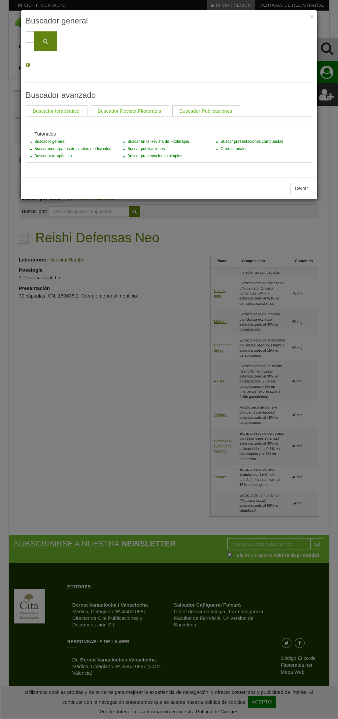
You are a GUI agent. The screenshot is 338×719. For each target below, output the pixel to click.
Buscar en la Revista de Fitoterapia (158, 141)
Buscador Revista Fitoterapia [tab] (129, 111)
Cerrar (301, 188)
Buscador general (49, 141)
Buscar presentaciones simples (154, 156)
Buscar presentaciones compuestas (251, 141)
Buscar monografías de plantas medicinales (72, 148)
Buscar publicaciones (146, 148)
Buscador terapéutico (53, 156)
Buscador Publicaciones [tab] (205, 111)
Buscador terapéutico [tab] (56, 111)
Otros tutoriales (233, 148)
